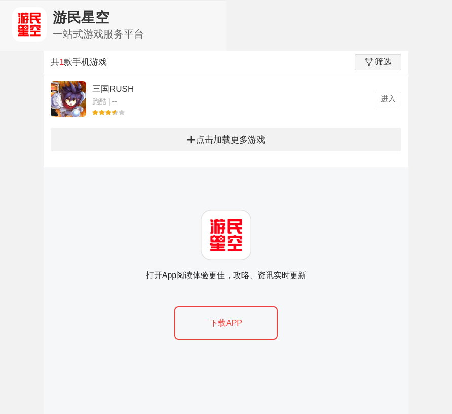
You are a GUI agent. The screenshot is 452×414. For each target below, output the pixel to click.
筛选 (378, 61)
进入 (388, 98)
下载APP (226, 323)
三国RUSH (113, 89)
